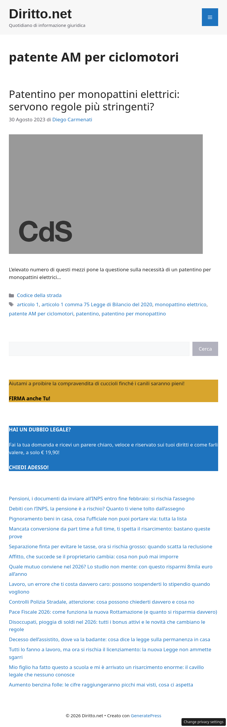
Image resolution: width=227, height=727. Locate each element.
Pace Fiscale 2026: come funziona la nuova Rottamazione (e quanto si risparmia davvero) (113, 611)
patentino (87, 313)
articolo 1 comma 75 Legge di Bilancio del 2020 (97, 304)
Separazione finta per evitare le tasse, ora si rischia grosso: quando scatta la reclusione (110, 546)
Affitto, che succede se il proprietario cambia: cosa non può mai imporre (94, 556)
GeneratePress (146, 715)
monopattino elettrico (181, 304)
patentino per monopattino (133, 313)
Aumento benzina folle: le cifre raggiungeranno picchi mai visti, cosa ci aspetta (101, 684)
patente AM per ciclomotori (41, 313)
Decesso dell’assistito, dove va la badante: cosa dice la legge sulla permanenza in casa (109, 639)
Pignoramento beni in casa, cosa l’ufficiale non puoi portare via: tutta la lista (98, 518)
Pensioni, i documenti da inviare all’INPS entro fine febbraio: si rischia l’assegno (101, 498)
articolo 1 (28, 304)
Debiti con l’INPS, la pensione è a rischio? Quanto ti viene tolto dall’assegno (97, 508)
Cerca (205, 348)
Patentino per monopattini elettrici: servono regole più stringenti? (94, 100)
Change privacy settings (204, 721)
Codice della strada (39, 295)
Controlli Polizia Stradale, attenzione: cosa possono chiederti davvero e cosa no (101, 601)
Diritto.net (40, 13)
